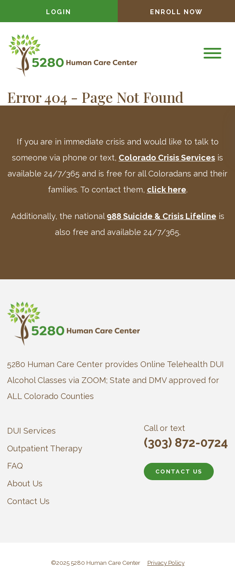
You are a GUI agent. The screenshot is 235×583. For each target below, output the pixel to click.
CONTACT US (178, 471)
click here (166, 189)
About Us (24, 483)
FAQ (15, 465)
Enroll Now (176, 12)
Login (58, 12)
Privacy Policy (166, 562)
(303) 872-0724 (186, 443)
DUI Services (31, 430)
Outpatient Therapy (44, 448)
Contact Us (28, 501)
